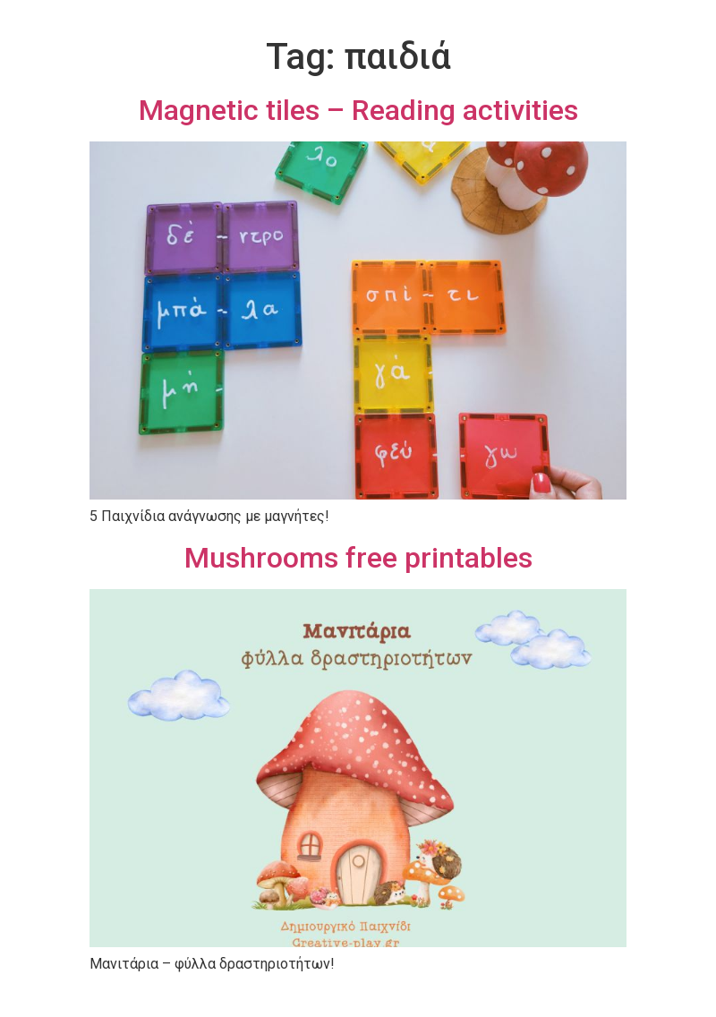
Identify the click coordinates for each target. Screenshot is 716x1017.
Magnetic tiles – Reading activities (358, 110)
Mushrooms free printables (358, 558)
